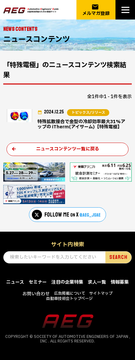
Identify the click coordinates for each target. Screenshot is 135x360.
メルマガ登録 (96, 10)
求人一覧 (97, 282)
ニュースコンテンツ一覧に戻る (67, 149)
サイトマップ (101, 293)
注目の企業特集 (67, 282)
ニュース (15, 282)
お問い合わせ (36, 293)
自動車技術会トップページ (69, 299)
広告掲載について (69, 293)
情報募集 (120, 282)
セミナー (38, 282)
